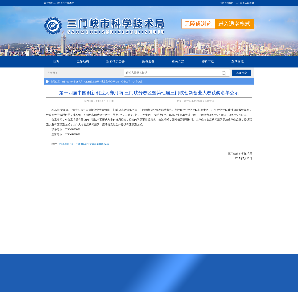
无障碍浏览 (198, 24)
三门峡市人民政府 (245, 3)
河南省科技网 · (227, 3)
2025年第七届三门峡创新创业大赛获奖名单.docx (84, 144)
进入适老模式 (234, 24)
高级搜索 (241, 72)
